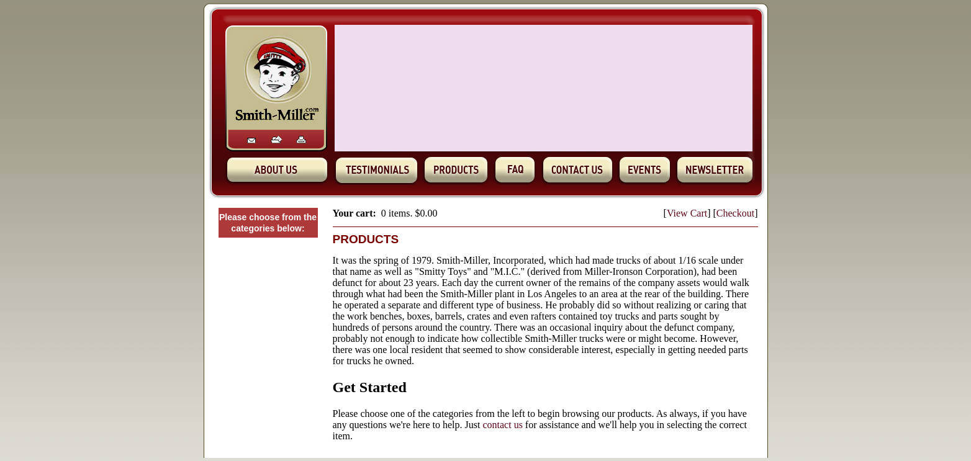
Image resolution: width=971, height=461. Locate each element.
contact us (502, 424)
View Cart (687, 213)
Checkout (735, 213)
